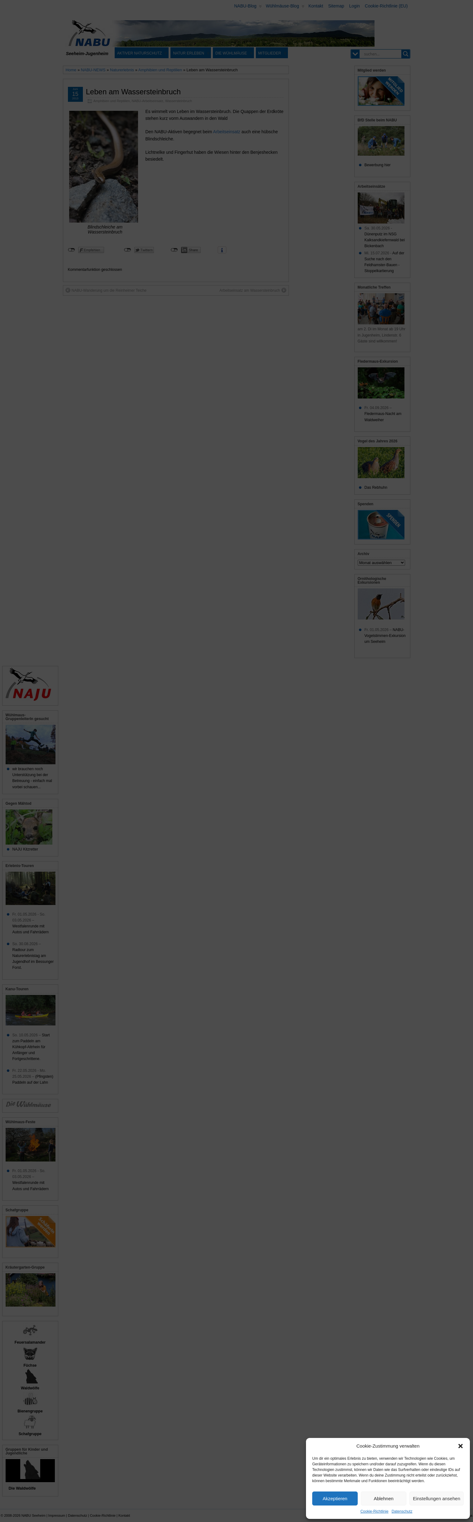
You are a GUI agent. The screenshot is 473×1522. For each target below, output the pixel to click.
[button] (460, 1446)
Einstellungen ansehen (436, 1498)
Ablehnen (383, 1498)
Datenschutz (402, 1511)
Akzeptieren (334, 1498)
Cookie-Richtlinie (375, 1511)
